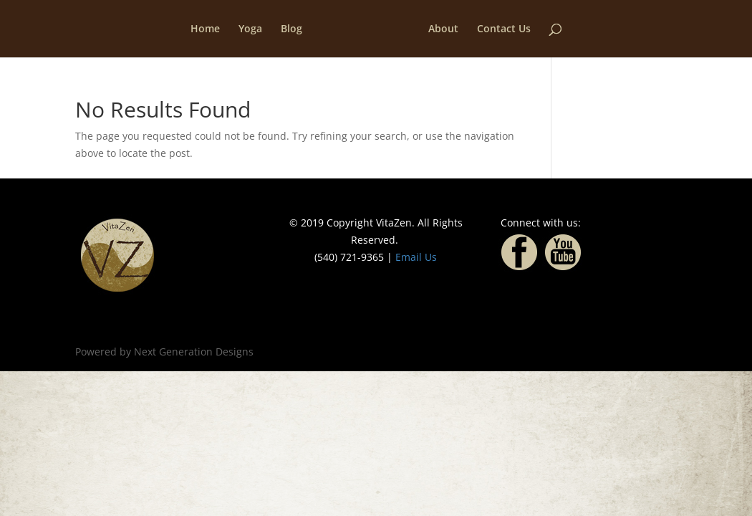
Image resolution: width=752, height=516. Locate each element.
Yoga (250, 29)
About (443, 29)
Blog (291, 29)
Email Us (416, 257)
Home (205, 29)
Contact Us (504, 29)
